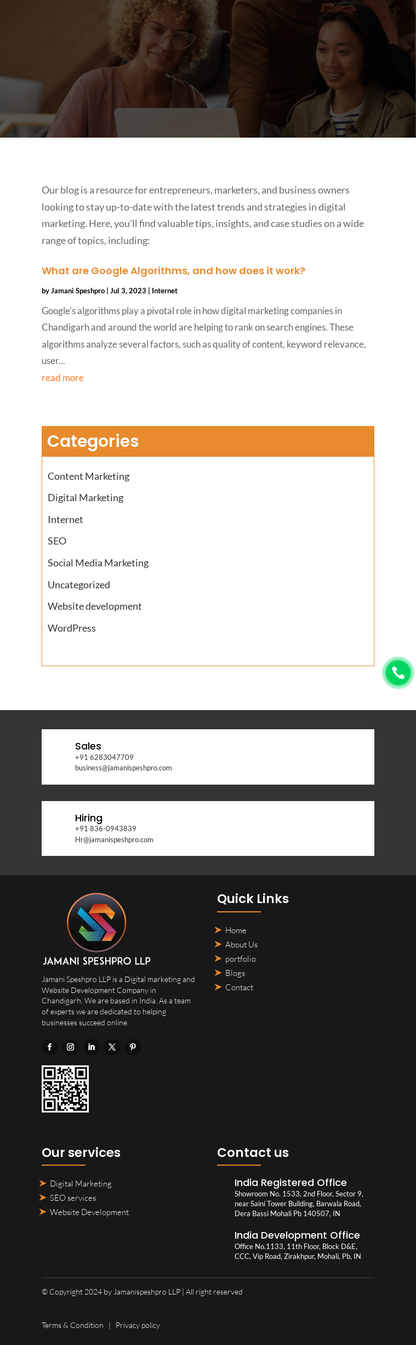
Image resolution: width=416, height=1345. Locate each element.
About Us (241, 944)
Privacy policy (138, 1325)
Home (236, 930)
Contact (239, 987)
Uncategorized (79, 584)
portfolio (240, 959)
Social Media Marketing (98, 563)
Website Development (89, 1212)
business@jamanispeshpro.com (123, 767)
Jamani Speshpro (78, 290)
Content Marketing (88, 476)
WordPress (72, 628)
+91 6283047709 (104, 757)
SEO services (73, 1198)
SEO (57, 541)
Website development (95, 606)
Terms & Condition (73, 1325)
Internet (165, 290)
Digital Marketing (85, 497)
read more (63, 377)
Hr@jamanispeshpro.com (114, 839)
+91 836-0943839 (105, 828)
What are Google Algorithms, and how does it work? (173, 270)
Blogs (235, 973)
